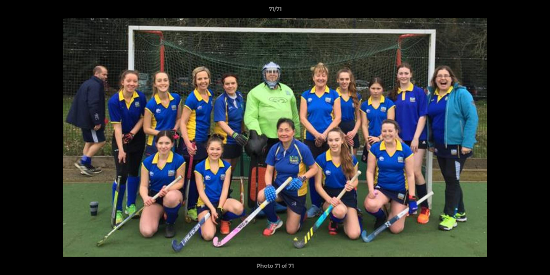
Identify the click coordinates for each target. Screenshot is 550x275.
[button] (536, 11)
